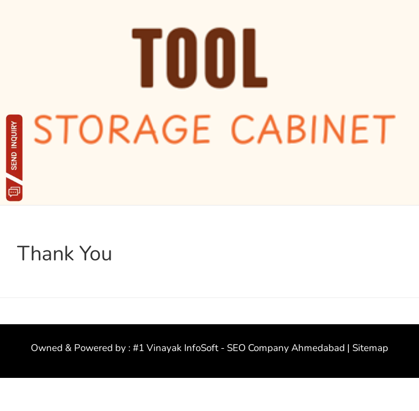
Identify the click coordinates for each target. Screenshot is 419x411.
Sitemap (370, 347)
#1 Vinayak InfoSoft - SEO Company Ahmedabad (239, 347)
